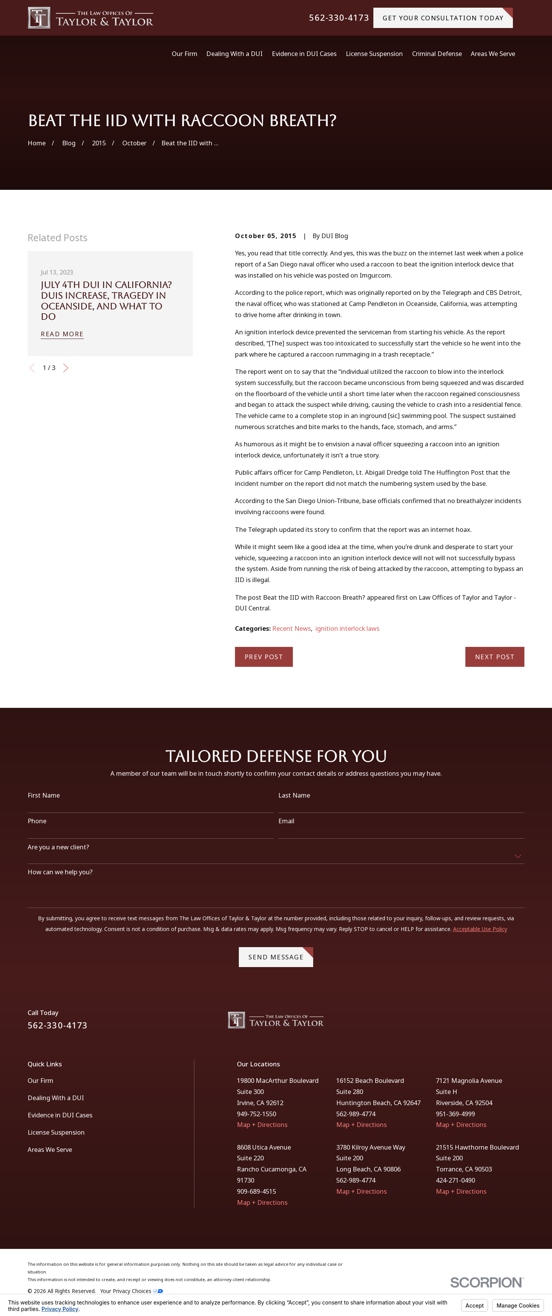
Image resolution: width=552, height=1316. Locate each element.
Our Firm (40, 1080)
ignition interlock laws (347, 628)
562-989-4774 (355, 1113)
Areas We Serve (50, 1149)
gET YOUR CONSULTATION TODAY (448, 15)
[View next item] (65, 368)
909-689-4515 (256, 1191)
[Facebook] (500, 1022)
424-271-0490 (455, 1180)
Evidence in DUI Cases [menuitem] (304, 53)
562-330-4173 (339, 17)
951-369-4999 (455, 1113)
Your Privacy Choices (131, 1291)
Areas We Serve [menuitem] (493, 53)
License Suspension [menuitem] (374, 53)
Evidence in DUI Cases (60, 1114)
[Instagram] (520, 1022)
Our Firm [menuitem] (184, 53)
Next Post (495, 656)
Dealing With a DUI (56, 1097)
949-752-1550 (256, 1113)
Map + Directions (262, 1124)
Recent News (291, 628)
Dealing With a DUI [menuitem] (234, 53)
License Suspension (56, 1132)
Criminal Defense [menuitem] (437, 53)
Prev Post (264, 656)
